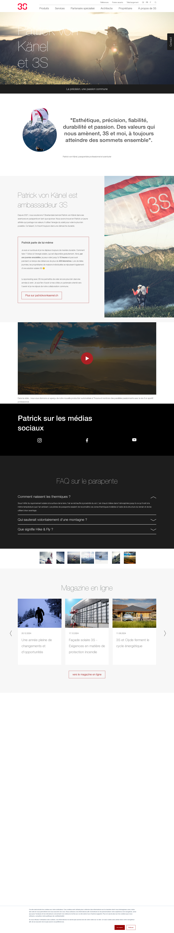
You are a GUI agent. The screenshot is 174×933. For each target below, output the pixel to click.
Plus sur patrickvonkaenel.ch (41, 295)
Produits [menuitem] (44, 8)
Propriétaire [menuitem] (125, 8)
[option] (87, 133)
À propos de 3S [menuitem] (147, 8)
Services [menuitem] (60, 8)
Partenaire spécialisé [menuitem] (83, 8)
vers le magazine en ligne (87, 674)
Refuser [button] (131, 927)
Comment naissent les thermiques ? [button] (44, 497)
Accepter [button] (120, 927)
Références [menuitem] (104, 2)
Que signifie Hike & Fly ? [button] (35, 529)
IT (150, 2)
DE (143, 2)
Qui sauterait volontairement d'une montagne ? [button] (52, 520)
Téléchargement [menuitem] (132, 2)
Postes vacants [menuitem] (117, 2)
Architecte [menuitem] (107, 8)
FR (147, 2)
